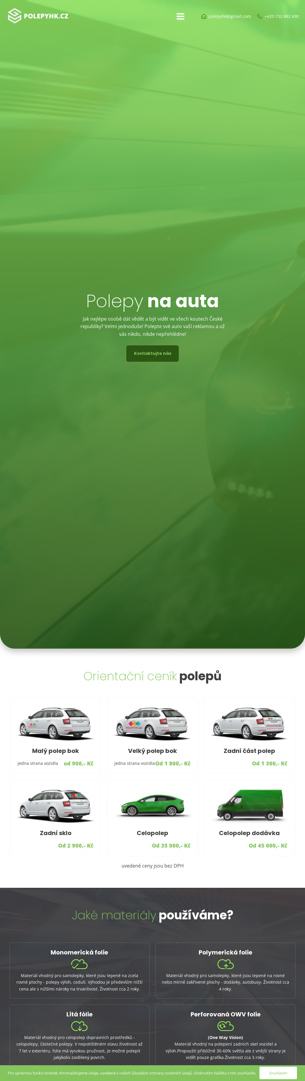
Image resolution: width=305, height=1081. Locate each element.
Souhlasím (278, 1073)
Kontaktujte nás (152, 353)
